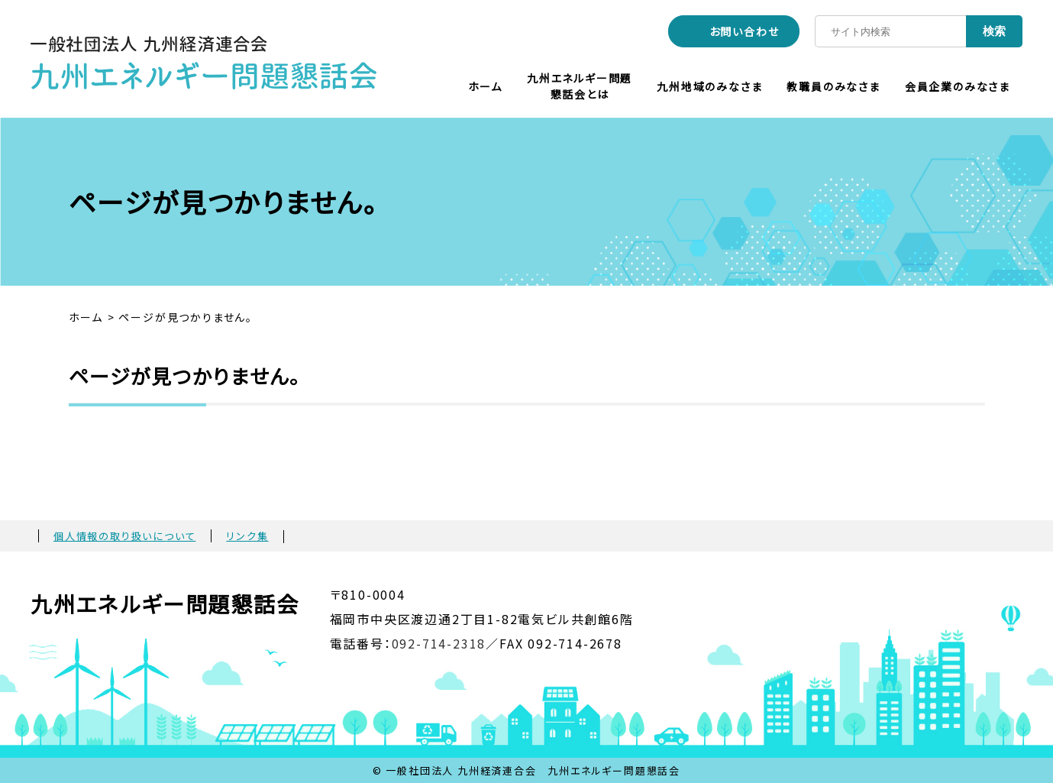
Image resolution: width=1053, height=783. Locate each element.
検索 (994, 30)
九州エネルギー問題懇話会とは (579, 86)
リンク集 (247, 536)
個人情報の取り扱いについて (124, 536)
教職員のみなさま (833, 86)
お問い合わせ (744, 31)
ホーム (485, 86)
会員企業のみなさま (957, 86)
